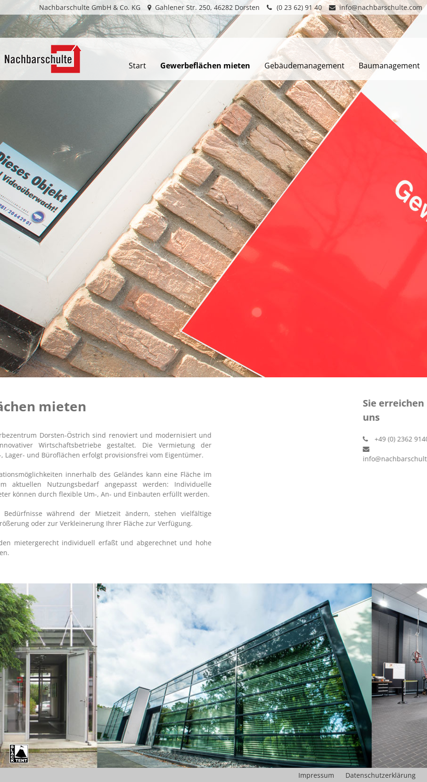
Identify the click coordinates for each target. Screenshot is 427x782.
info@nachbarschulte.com (375, 7)
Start (137, 65)
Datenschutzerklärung (380, 775)
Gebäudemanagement (304, 65)
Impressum (316, 775)
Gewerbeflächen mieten (205, 65)
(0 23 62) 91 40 (294, 7)
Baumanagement (389, 65)
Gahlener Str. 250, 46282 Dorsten (204, 7)
